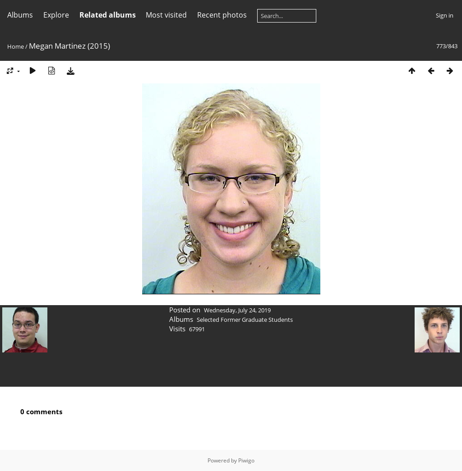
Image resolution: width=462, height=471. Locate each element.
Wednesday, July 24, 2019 (237, 310)
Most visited (166, 15)
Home (15, 46)
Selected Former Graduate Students (245, 320)
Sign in (444, 15)
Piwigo (246, 460)
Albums (20, 15)
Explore (56, 15)
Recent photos (222, 15)
